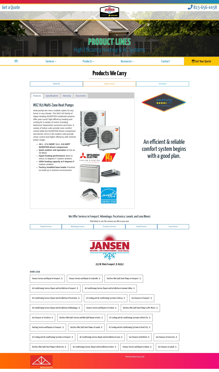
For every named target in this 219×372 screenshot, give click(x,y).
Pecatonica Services (109, 227)
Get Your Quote (201, 61)
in (47, 278)
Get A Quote (162, 84)
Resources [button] (127, 61)
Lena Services (173, 227)
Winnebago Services (77, 227)
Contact (165, 61)
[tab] (37, 95)
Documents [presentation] (81, 96)
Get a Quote (11, 7)
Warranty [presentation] (67, 96)
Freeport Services (46, 227)
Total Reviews (164, 106)
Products (88, 61)
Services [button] (51, 61)
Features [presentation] (37, 96)
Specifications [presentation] (52, 96)
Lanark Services (141, 227)
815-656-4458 (202, 7)
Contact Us (56, 84)
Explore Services (109, 84)
